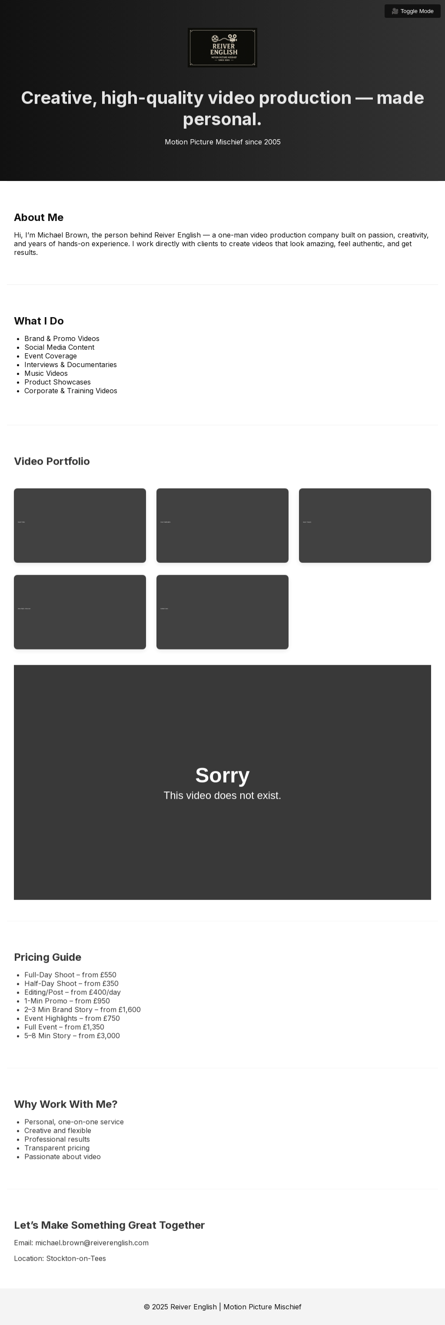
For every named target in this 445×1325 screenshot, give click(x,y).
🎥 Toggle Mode (413, 11)
